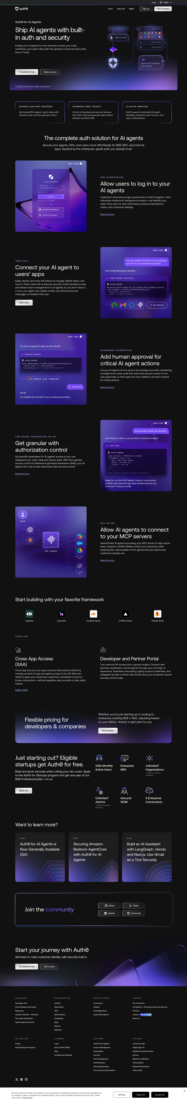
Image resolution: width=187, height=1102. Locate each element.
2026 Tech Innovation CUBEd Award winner (32, 86)
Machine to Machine (141, 1059)
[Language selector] (166, 2)
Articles (57, 1003)
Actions (136, 1055)
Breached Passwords (141, 1067)
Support (97, 1007)
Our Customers (139, 1003)
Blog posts (19, 1011)
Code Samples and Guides (25, 1007)
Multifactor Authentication (143, 1051)
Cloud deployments (101, 1067)
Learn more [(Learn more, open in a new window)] (21, 690)
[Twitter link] (16, 1079)
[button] (146, 8)
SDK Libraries (59, 1015)
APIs (56, 1011)
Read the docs (107, 214)
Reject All (141, 1095)
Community (98, 1003)
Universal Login (139, 1044)
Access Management (102, 1048)
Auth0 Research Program (25, 1048)
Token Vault (137, 1070)
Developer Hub (21, 1003)
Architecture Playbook (63, 1055)
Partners (136, 1011)
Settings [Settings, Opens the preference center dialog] (121, 1095)
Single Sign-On (139, 1048)
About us (136, 1018)
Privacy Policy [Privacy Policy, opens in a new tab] (28, 1098)
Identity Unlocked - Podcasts (26, 1015)
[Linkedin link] (21, 1079)
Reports (57, 1026)
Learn (56, 1044)
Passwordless (138, 1063)
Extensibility (98, 1051)
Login (154, 2)
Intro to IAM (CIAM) (62, 1048)
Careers (142, 1014)
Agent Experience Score (24, 1022)
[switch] (81, 163)
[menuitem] (110, 9)
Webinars (58, 1030)
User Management (101, 1059)
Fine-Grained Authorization (104, 1070)
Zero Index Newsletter (24, 1018)
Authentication (99, 1063)
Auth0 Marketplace (101, 1015)
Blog (56, 1022)
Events (18, 1044)
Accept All (159, 1095)
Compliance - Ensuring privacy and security (150, 1007)
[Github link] (26, 1079)
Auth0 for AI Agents (101, 1044)
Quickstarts (59, 1007)
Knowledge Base (100, 1011)
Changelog (58, 1018)
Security (97, 1055)
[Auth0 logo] (21, 9)
